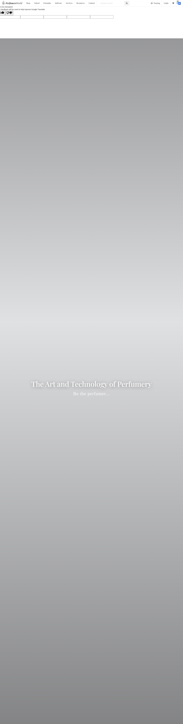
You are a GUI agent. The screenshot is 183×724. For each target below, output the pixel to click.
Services (69, 3)
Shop (28, 3)
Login (166, 3)
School (37, 3)
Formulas (47, 3)
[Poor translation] (9, 13)
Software (58, 3)
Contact (92, 3)
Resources (81, 3)
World (14, 3)
